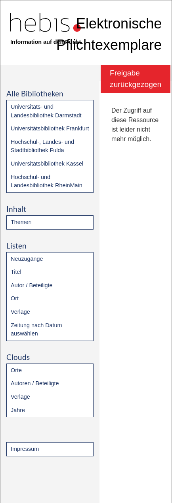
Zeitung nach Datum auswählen (36, 329)
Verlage (20, 312)
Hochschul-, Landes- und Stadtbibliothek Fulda (42, 146)
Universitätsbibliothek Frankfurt (50, 128)
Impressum (25, 449)
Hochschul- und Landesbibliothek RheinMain (46, 181)
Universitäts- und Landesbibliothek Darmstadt (46, 111)
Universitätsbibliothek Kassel (47, 163)
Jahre (18, 410)
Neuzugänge (27, 259)
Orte (16, 370)
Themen (21, 222)
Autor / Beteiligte (32, 285)
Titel (16, 272)
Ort (15, 298)
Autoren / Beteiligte (35, 383)
